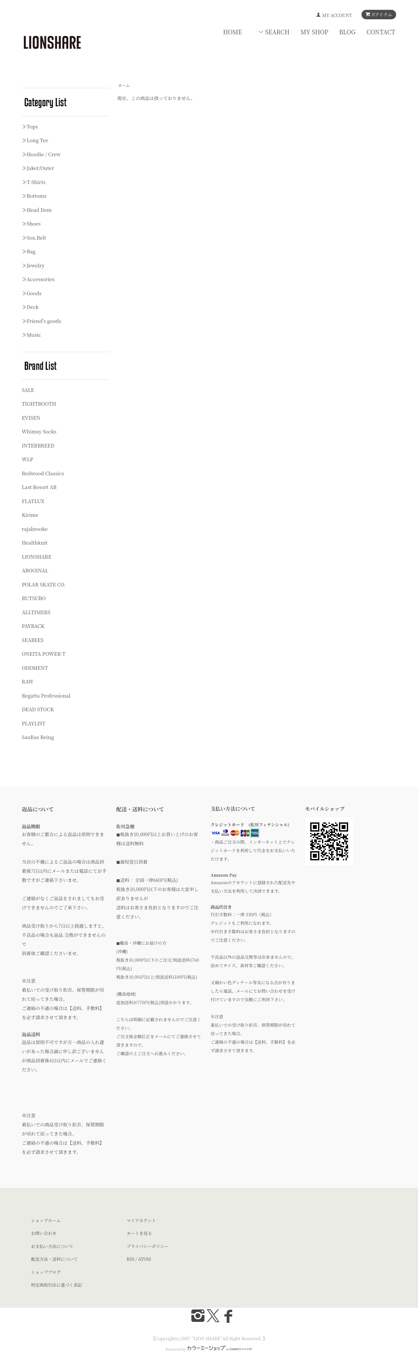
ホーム (124, 85)
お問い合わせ (43, 1233)
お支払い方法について (52, 1246)
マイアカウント (141, 1220)
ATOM (144, 1259)
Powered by (209, 1349)
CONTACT (380, 31)
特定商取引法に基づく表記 (56, 1285)
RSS (131, 1259)
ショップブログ (46, 1272)
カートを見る (139, 1233)
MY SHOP (314, 31)
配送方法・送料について (54, 1259)
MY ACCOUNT (337, 15)
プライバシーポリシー (148, 1246)
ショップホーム (46, 1220)
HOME (232, 31)
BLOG (347, 31)
